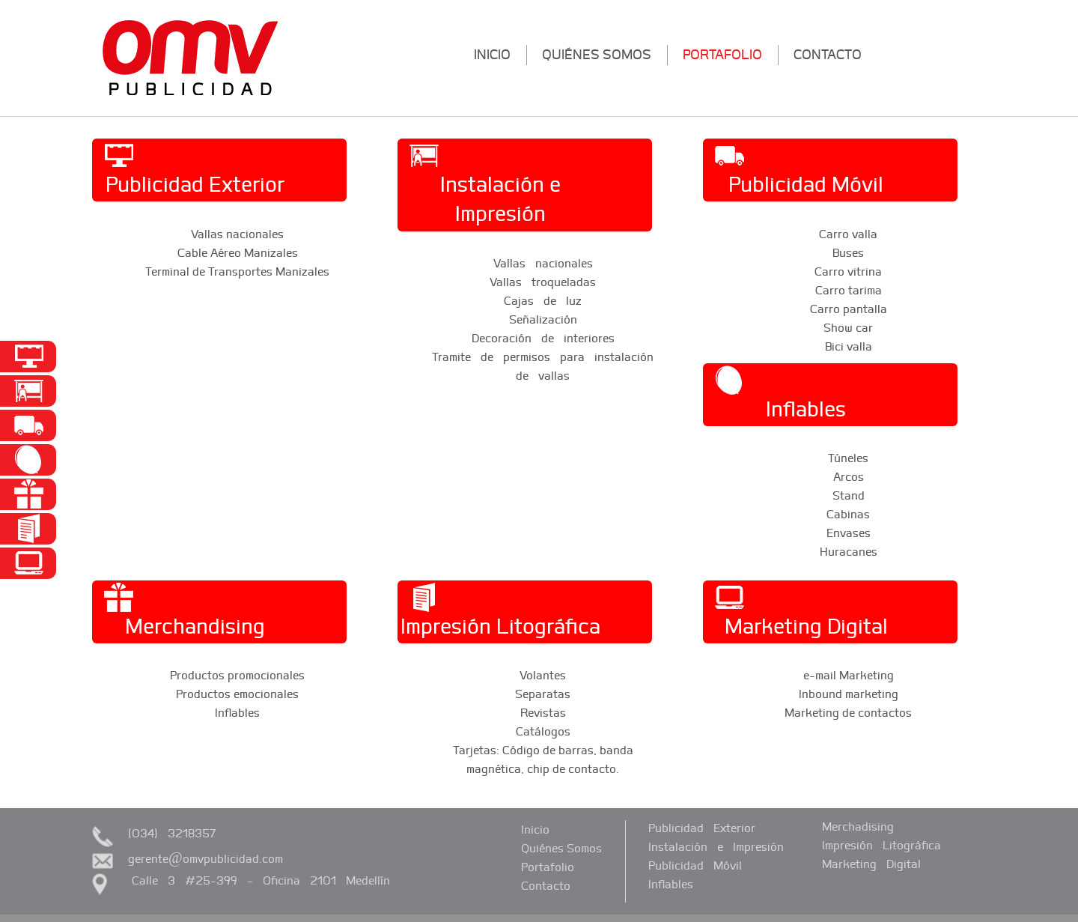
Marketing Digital (871, 863)
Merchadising (858, 826)
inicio (492, 54)
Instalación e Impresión (716, 846)
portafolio (722, 54)
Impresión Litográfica (881, 844)
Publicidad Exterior (701, 827)
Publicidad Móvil (695, 865)
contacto (828, 54)
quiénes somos (596, 54)
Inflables (670, 883)
